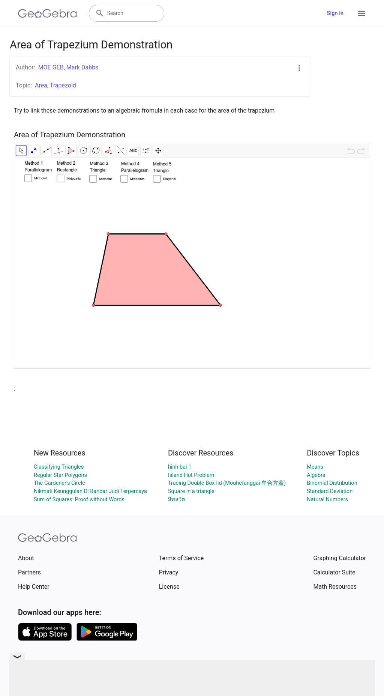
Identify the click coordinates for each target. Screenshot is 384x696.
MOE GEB (51, 67)
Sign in (335, 13)
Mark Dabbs (82, 67)
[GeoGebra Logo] (47, 13)
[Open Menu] (361, 13)
